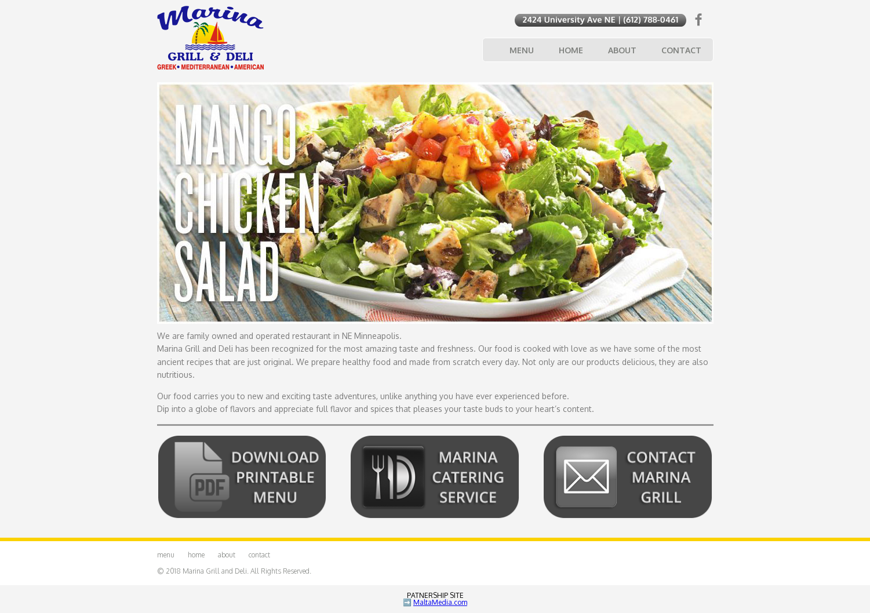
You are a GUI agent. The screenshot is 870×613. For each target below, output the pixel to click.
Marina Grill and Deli (215, 571)
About (622, 50)
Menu (521, 50)
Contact (681, 50)
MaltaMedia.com (440, 602)
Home (571, 50)
